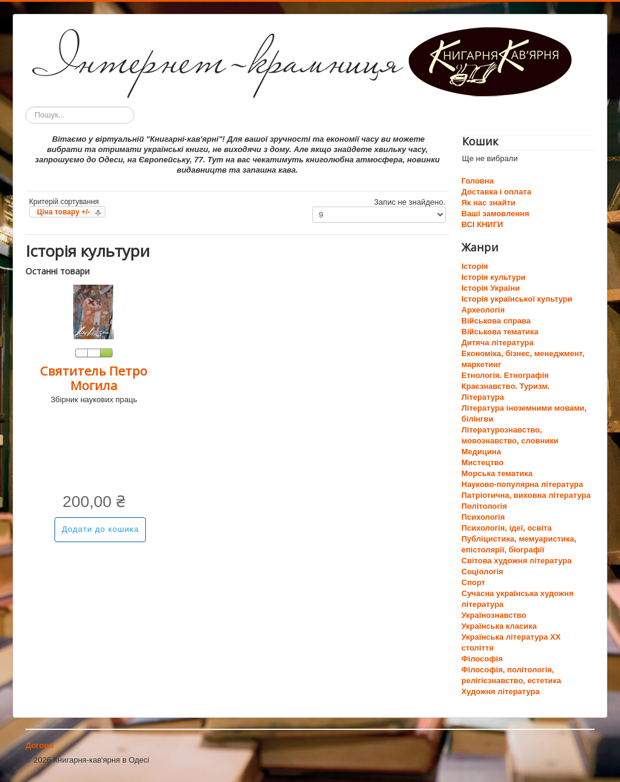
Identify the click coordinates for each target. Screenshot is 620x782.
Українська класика (498, 626)
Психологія (483, 517)
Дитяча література (497, 342)
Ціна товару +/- (63, 212)
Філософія (482, 658)
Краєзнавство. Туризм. (505, 386)
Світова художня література (516, 560)
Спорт (473, 582)
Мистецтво (482, 462)
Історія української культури (516, 298)
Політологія (484, 506)
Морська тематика (496, 473)
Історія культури (493, 277)
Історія (474, 266)
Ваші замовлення (495, 213)
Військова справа (495, 320)
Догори (39, 745)
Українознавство (493, 615)
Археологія (483, 309)
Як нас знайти (488, 202)
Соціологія (482, 571)
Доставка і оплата (496, 191)
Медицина (481, 451)
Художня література (500, 691)
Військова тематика (499, 331)
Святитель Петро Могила (93, 378)
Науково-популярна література (522, 484)
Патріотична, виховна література (525, 495)
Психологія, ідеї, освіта (506, 527)
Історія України (490, 288)
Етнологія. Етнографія (505, 375)
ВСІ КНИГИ (482, 224)
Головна (477, 180)
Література (482, 397)
